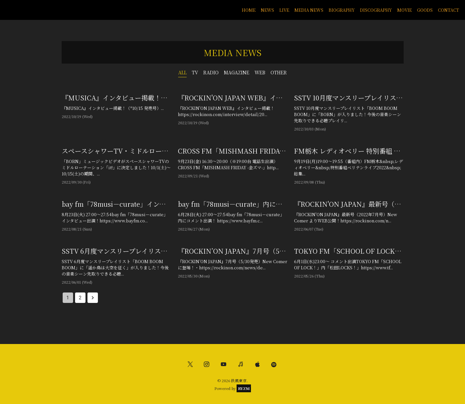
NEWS (267, 10)
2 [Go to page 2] (80, 297)
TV (195, 72)
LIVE (284, 10)
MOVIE (404, 10)
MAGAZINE (236, 72)
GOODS (425, 10)
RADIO (211, 72)
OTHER (279, 72)
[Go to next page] (92, 297)
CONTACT (448, 10)
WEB (260, 72)
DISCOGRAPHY (376, 10)
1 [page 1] (68, 297)
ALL (182, 72)
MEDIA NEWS (308, 10)
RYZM (244, 388)
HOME (249, 10)
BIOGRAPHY (342, 10)
